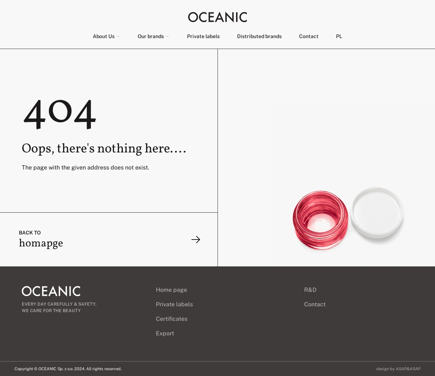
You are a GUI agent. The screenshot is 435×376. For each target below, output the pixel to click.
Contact (309, 36)
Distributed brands (259, 36)
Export (165, 333)
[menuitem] (339, 36)
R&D (310, 289)
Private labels (203, 36)
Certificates (171, 318)
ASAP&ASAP (408, 369)
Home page (171, 289)
